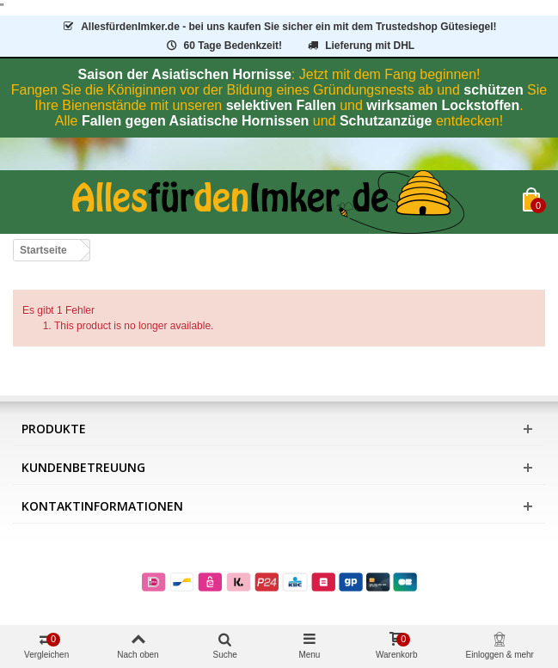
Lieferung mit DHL (359, 46)
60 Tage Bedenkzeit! (223, 46)
